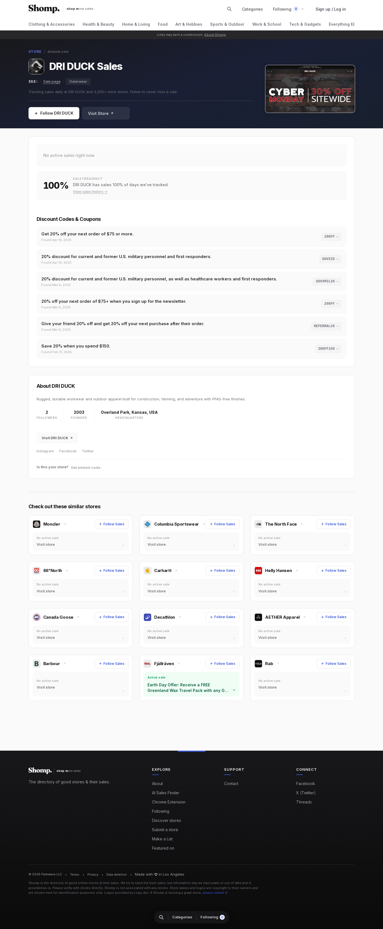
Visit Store (101, 113)
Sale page (52, 81)
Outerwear (78, 81)
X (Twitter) (306, 793)
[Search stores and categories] (229, 9)
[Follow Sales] (53, 113)
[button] (288, 9)
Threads (304, 802)
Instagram (45, 451)
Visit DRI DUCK (57, 438)
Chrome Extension (168, 802)
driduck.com (58, 51)
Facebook (68, 451)
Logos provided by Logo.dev (126, 893)
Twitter (88, 451)
